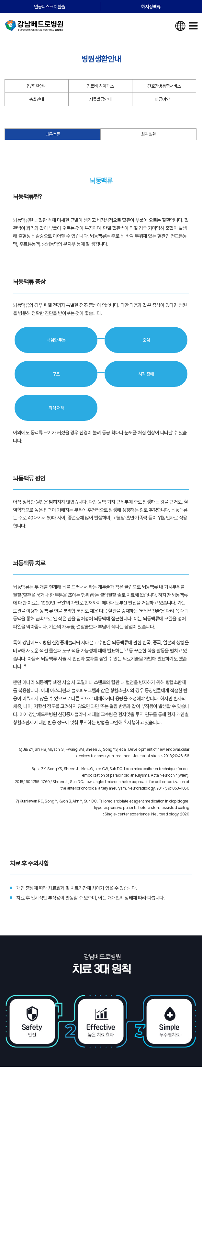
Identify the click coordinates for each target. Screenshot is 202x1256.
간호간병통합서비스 (164, 86)
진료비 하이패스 (100, 86)
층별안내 (36, 99)
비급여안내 (164, 99)
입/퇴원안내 (37, 86)
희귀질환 (148, 134)
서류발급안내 (100, 99)
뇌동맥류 (52, 134)
